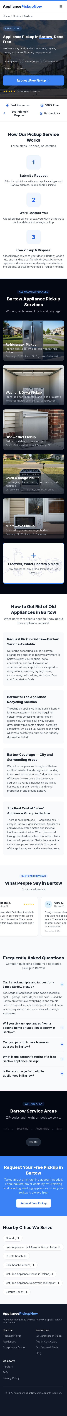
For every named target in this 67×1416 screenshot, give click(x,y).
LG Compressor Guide (49, 1335)
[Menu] (61, 6)
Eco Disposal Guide (47, 1347)
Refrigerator (11, 61)
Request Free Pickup (33, 80)
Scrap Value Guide (14, 1347)
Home (6, 16)
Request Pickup (12, 1335)
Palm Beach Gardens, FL (20, 1264)
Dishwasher (51, 61)
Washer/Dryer (31, 61)
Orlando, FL (12, 1238)
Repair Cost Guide (46, 1341)
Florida (17, 16)
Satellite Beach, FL (17, 1291)
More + (21, 68)
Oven (8, 68)
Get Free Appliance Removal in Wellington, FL (32, 1282)
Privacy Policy (11, 1378)
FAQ (5, 1372)
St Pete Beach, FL (16, 1256)
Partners (8, 1366)
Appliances (9, 1341)
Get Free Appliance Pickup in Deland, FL (29, 1273)
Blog (38, 1353)
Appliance (22, 6)
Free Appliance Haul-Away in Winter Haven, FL (33, 1247)
